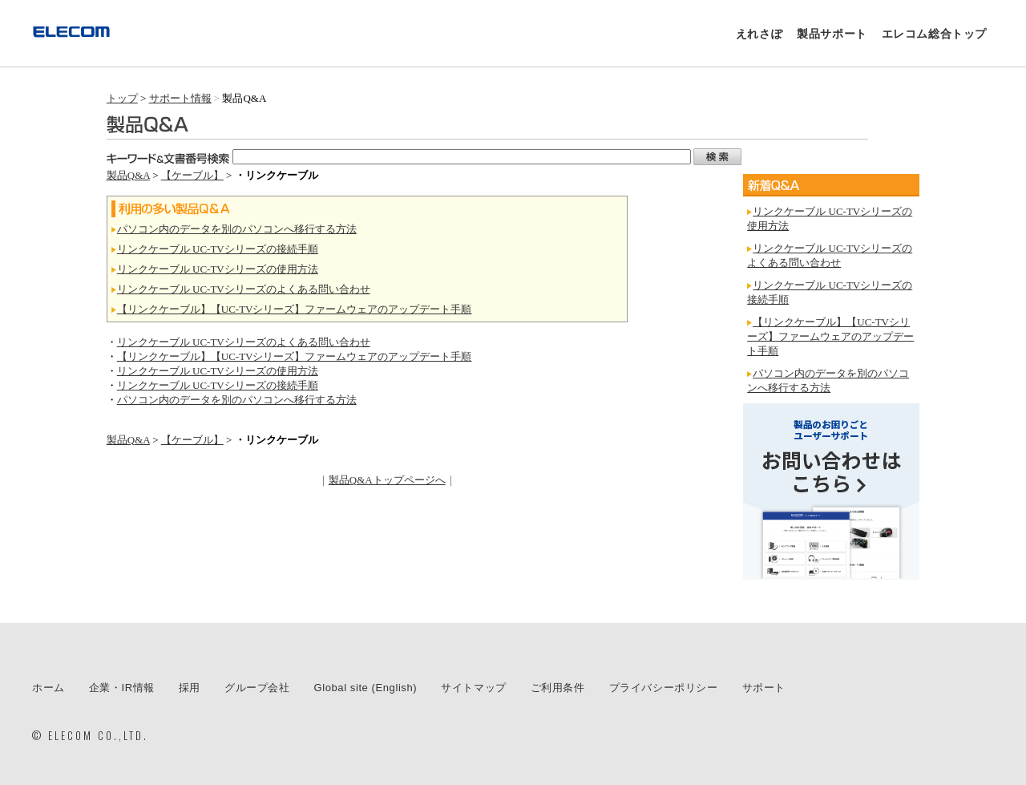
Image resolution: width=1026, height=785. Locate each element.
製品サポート (832, 33)
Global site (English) (366, 688)
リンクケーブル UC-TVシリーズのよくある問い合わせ (243, 289)
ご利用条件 (558, 688)
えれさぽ (759, 33)
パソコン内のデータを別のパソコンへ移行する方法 (237, 229)
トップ (122, 98)
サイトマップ (474, 688)
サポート (764, 688)
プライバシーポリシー (663, 688)
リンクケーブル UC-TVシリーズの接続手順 (217, 249)
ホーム (48, 688)
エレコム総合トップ (934, 33)
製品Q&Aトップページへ (387, 480)
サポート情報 (180, 98)
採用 (189, 688)
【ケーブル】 (192, 175)
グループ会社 (257, 688)
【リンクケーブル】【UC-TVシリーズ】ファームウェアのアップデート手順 (294, 309)
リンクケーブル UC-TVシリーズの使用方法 (217, 269)
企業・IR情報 (122, 688)
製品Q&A (128, 175)
